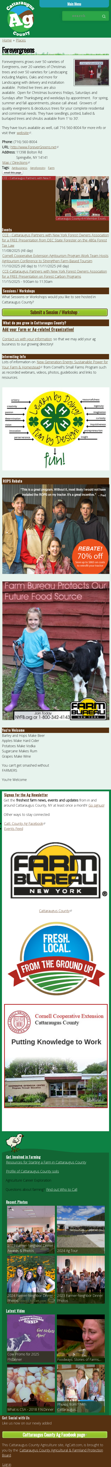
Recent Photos (17, 1202)
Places (21, 40)
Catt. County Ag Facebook (25, 823)
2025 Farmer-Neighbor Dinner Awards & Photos (30, 1248)
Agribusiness (19, 168)
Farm (51, 168)
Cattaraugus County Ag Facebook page (63, 1434)
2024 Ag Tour (67, 1250)
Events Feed (13, 828)
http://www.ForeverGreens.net (35, 147)
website (24, 132)
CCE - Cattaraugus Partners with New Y (26, 178)
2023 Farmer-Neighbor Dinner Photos (80, 1298)
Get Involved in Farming (23, 1156)
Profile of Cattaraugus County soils (32, 1171)
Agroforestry (37, 168)
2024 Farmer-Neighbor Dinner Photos (30, 1298)
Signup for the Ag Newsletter (26, 794)
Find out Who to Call (61, 1189)
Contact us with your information (27, 339)
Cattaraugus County (55, 910)
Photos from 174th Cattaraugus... (71, 1407)
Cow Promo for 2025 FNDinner (23, 1357)
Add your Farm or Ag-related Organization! (38, 329)
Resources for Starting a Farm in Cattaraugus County (46, 1162)
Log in (6, 1464)
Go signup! (96, 805)
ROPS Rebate (12, 481)
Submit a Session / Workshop (66, 312)
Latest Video (15, 1310)
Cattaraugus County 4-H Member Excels (81, 218)
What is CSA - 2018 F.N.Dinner (30, 1409)
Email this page (12, 172)
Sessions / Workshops (19, 290)
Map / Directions (16, 162)
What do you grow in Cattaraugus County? (34, 322)
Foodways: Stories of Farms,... (79, 1359)
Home (7, 40)
